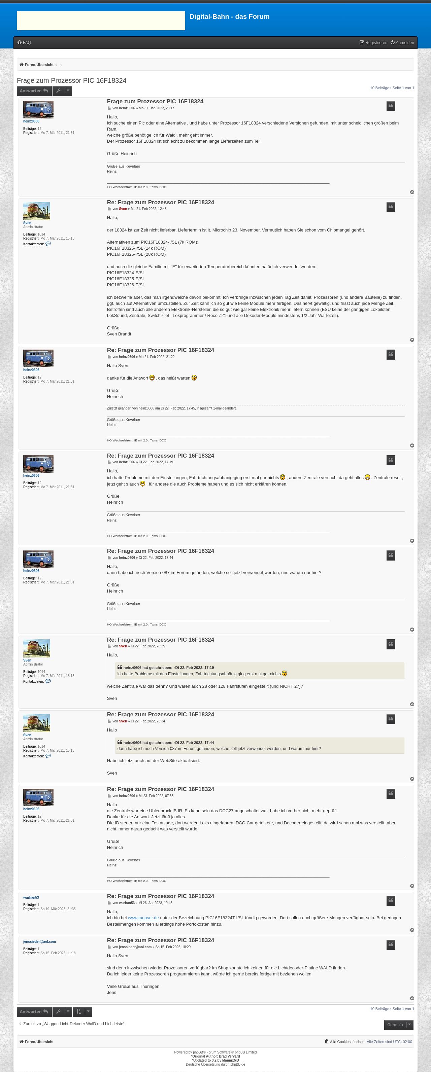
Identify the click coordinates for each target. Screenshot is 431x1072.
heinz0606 (31, 121)
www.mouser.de (143, 917)
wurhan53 (31, 897)
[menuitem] (24, 42)
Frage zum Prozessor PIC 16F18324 (72, 80)
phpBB (198, 1052)
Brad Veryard (229, 1056)
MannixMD (230, 1060)
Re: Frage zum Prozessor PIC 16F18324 (160, 202)
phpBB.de (237, 1064)
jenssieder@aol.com (39, 941)
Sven (27, 223)
